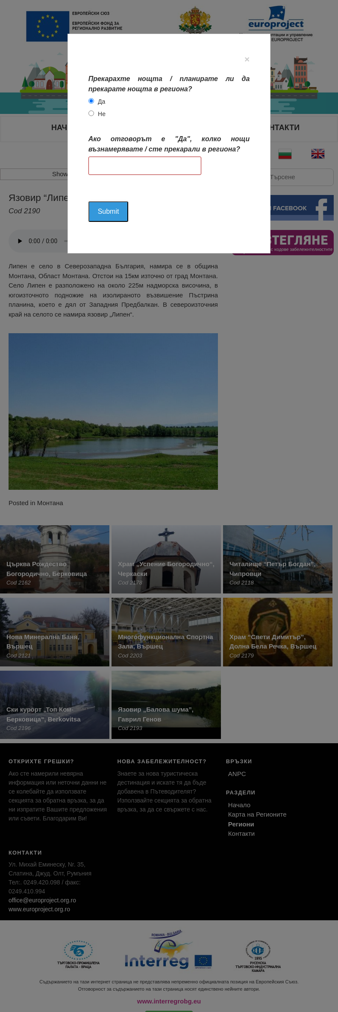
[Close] (247, 59)
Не (102, 114)
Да (101, 101)
